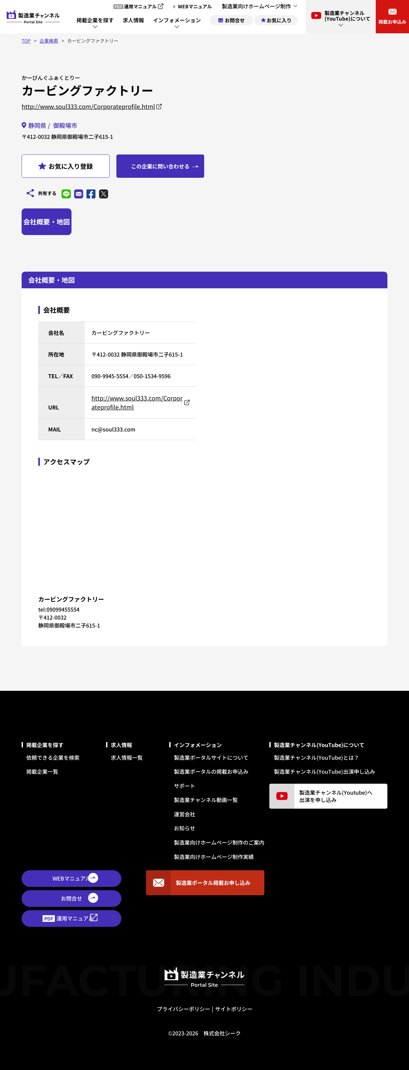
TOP (26, 40)
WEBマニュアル (72, 877)
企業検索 (49, 40)
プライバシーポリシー (183, 1007)
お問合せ (71, 897)
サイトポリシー (233, 1007)
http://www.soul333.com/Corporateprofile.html (88, 106)
